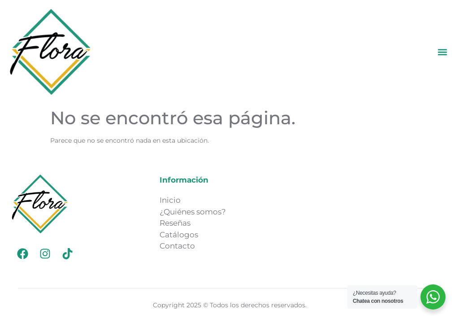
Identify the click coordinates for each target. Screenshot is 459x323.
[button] (442, 51)
